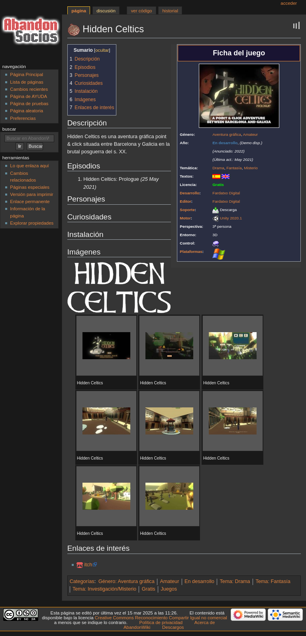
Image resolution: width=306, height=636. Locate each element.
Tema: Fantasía (272, 581)
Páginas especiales (29, 187)
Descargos (173, 627)
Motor (185, 218)
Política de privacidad (161, 622)
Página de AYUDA (28, 96)
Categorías (82, 581)
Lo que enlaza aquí (29, 165)
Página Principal (26, 74)
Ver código (141, 10)
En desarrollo (199, 581)
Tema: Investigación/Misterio (104, 589)
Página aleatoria (26, 110)
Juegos (169, 589)
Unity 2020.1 (231, 218)
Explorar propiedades (31, 223)
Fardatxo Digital (226, 193)
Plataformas (191, 251)
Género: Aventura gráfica (126, 581)
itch (88, 565)
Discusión (106, 10)
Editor (185, 201)
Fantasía (233, 168)
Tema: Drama (235, 581)
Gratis (148, 589)
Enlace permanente (29, 201)
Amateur (250, 134)
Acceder (288, 3)
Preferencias (22, 118)
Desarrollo (189, 193)
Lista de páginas (26, 82)
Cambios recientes (29, 89)
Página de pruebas (29, 103)
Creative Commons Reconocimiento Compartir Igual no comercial (161, 617)
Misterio (251, 168)
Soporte (187, 209)
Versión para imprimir (31, 194)
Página (78, 10)
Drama (218, 168)
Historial (170, 10)
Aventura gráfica (226, 134)
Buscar (9, 129)
